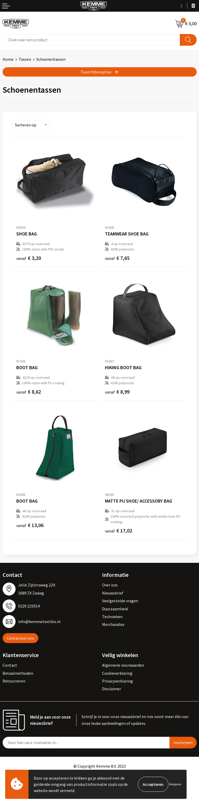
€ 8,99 (117, 391)
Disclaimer (111, 688)
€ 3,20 (28, 258)
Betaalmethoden (18, 673)
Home (8, 59)
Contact (10, 665)
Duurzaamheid (115, 608)
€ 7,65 (117, 258)
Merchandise (113, 624)
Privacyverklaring (117, 681)
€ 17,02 (118, 530)
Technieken (112, 616)
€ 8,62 (28, 391)
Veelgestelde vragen (120, 600)
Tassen (25, 59)
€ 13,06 (30, 525)
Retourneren (14, 681)
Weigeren (175, 784)
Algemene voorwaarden (123, 665)
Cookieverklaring (117, 673)
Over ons (110, 584)
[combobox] (91, 40)
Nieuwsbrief (112, 593)
